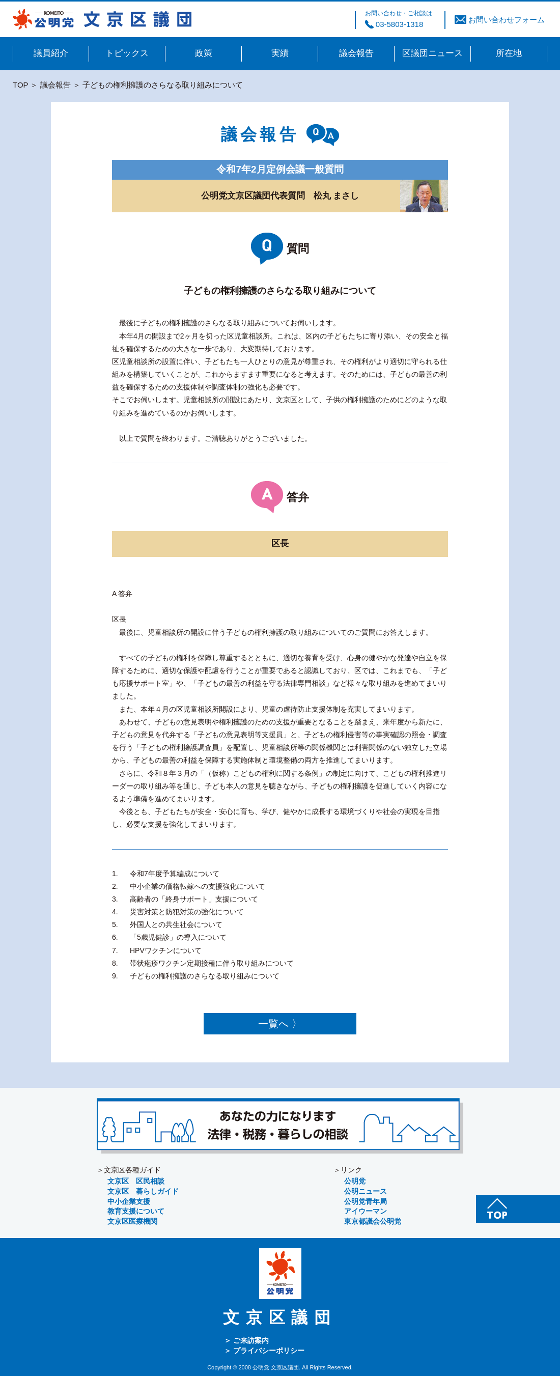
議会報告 (55, 84)
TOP (20, 84)
